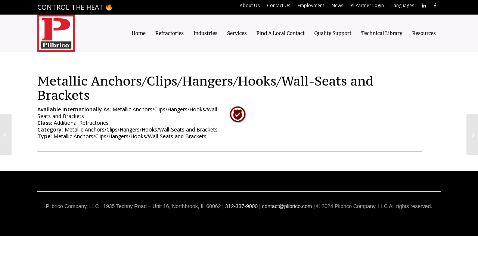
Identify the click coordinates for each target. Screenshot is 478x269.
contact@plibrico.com (287, 206)
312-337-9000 (241, 206)
